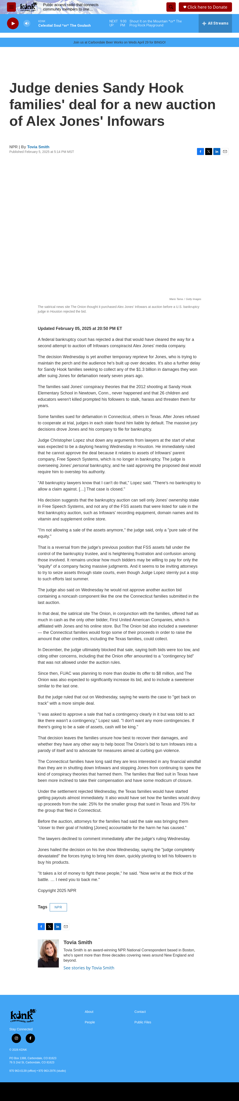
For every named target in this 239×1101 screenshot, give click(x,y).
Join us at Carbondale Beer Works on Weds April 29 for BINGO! (119, 42)
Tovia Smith (38, 147)
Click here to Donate (207, 7)
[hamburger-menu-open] (11, 7)
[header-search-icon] (171, 7)
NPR (58, 907)
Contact (140, 1012)
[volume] (27, 23)
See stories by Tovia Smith (88, 968)
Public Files (142, 1022)
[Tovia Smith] (48, 953)
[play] (13, 23)
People (90, 1022)
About (89, 1012)
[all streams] (215, 23)
